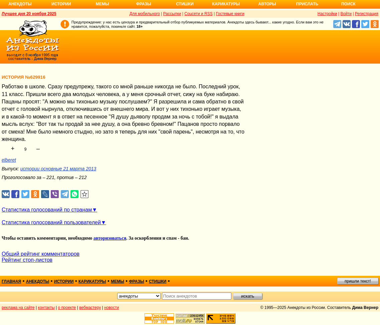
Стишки (184, 4)
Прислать (307, 4)
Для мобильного (145, 13)
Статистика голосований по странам (47, 210)
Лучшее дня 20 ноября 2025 (29, 13)
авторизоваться (109, 238)
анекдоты (37, 281)
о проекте (67, 307)
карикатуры (92, 281)
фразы (136, 281)
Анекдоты (20, 4)
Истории (61, 4)
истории (64, 281)
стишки (157, 281)
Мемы (102, 4)
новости (111, 307)
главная (11, 281)
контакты (46, 307)
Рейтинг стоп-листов (27, 260)
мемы (117, 281)
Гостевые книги (230, 13)
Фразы (143, 4)
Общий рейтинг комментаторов (40, 254)
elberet (9, 160)
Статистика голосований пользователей (51, 222)
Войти (346, 13)
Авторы (267, 4)
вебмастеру (90, 307)
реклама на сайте (18, 307)
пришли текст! (358, 281)
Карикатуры (226, 4)
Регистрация (366, 13)
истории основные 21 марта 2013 (58, 168)
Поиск (348, 4)
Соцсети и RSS (198, 13)
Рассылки (172, 13)
